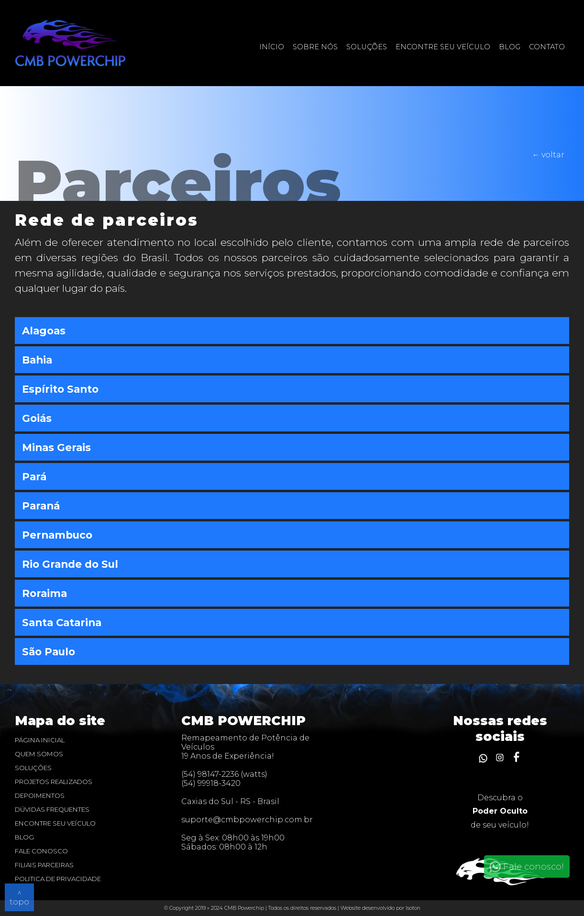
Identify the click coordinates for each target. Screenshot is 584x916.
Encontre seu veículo (443, 47)
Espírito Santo (60, 389)
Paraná (41, 505)
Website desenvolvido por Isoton (380, 908)
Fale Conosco (41, 851)
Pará (34, 476)
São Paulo (48, 651)
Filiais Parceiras (44, 865)
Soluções (366, 47)
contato (547, 47)
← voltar (548, 154)
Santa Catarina (61, 622)
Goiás (37, 418)
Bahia (37, 359)
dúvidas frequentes (52, 809)
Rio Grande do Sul (70, 564)
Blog (509, 47)
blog (24, 837)
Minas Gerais (56, 447)
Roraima (44, 593)
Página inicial (40, 740)
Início (271, 47)
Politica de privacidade (58, 879)
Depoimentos (40, 795)
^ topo (19, 897)
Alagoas (44, 330)
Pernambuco (57, 535)
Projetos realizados (53, 781)
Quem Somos (39, 754)
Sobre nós (315, 47)
